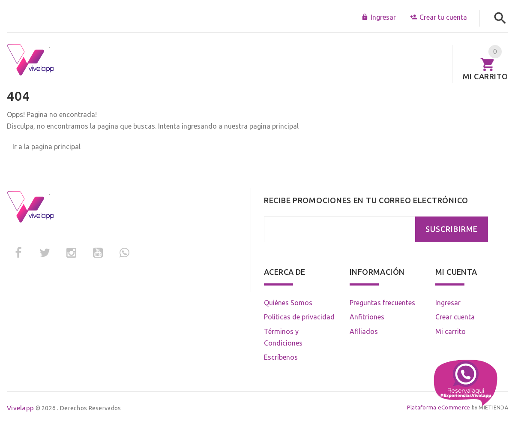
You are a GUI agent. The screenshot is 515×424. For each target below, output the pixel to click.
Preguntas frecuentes (382, 303)
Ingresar (378, 17)
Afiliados (364, 331)
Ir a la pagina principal (46, 146)
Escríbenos (281, 357)
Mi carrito (450, 331)
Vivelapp (20, 408)
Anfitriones (367, 317)
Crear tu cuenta (438, 17)
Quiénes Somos (288, 303)
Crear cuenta (455, 317)
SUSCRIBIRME (451, 229)
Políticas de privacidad (299, 317)
